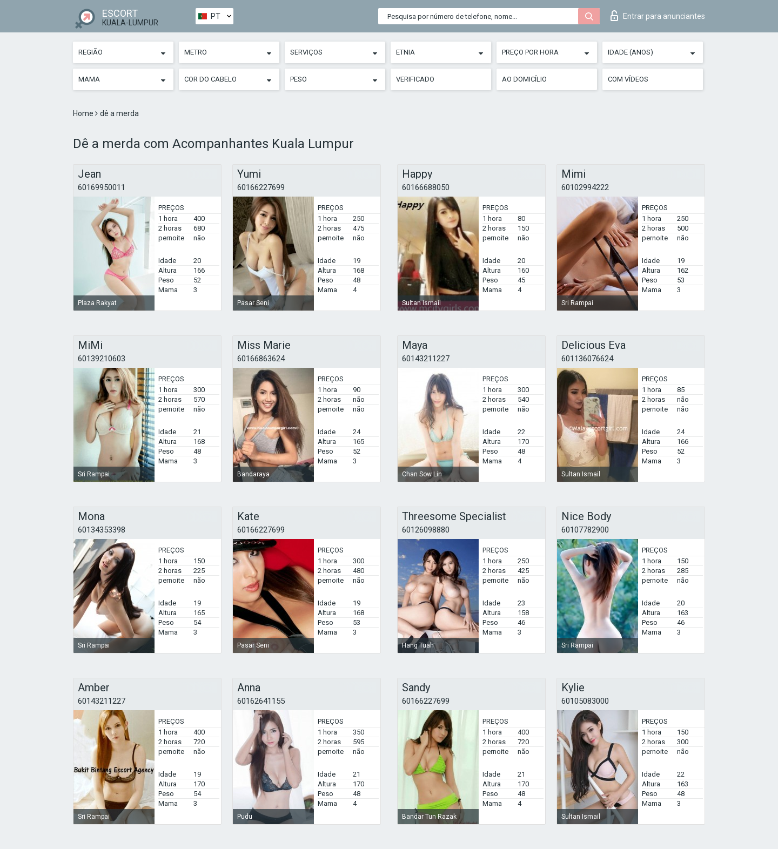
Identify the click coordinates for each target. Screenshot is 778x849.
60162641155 (261, 701)
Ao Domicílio (524, 79)
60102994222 (585, 187)
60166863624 (261, 358)
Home (84, 113)
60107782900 (585, 530)
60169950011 (101, 187)
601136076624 (587, 358)
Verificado (415, 79)
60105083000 (585, 701)
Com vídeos (628, 79)
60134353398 (101, 530)
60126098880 (426, 530)
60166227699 (261, 187)
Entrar (658, 16)
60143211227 (426, 358)
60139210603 (101, 358)
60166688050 (426, 187)
